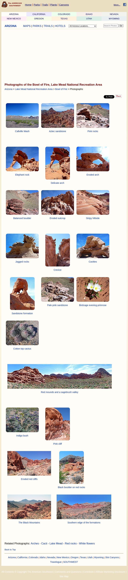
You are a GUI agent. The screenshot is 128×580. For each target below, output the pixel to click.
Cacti (44, 543)
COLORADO (64, 14)
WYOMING (114, 18)
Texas (83, 557)
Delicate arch (57, 183)
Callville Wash (22, 131)
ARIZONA (14, 14)
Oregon (74, 557)
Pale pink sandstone (57, 305)
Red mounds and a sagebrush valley (59, 392)
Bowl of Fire (61, 89)
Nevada (51, 557)
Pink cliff (57, 444)
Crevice (57, 270)
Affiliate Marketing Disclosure (110, 571)
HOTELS (60, 26)
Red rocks (71, 543)
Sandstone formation (22, 313)
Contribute (88, 571)
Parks (37, 4)
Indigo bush (22, 435)
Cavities (93, 261)
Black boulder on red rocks (71, 487)
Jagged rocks (22, 261)
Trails (45, 4)
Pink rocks (92, 131)
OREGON (39, 18)
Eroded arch (92, 174)
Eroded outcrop (57, 218)
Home (28, 4)
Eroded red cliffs (29, 479)
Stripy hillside (92, 218)
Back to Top (10, 549)
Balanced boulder (22, 218)
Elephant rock (22, 174)
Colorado (33, 557)
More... (117, 5)
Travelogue (56, 562)
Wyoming (99, 557)
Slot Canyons (112, 557)
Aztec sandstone (57, 131)
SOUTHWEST (70, 562)
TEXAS (64, 18)
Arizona (8, 89)
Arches (35, 543)
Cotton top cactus (22, 348)
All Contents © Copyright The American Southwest (27, 571)
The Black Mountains (29, 522)
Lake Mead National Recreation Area (34, 89)
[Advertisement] (63, 56)
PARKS (37, 26)
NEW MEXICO (14, 18)
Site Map (63, 576)
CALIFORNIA (38, 14)
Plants (53, 4)
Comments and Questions (68, 571)
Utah (90, 557)
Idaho (42, 557)
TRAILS (48, 26)
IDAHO (89, 14)
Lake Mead (56, 543)
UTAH (89, 18)
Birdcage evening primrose (93, 305)
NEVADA (114, 14)
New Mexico (63, 557)
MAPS (27, 26)
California (22, 557)
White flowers (87, 543)
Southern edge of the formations (83, 522)
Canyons (64, 4)
